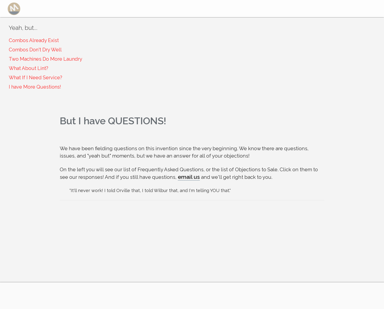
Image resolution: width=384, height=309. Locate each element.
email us (189, 177)
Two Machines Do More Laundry (45, 59)
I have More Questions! (35, 87)
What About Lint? (28, 68)
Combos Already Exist (34, 40)
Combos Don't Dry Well (35, 50)
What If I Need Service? (35, 77)
